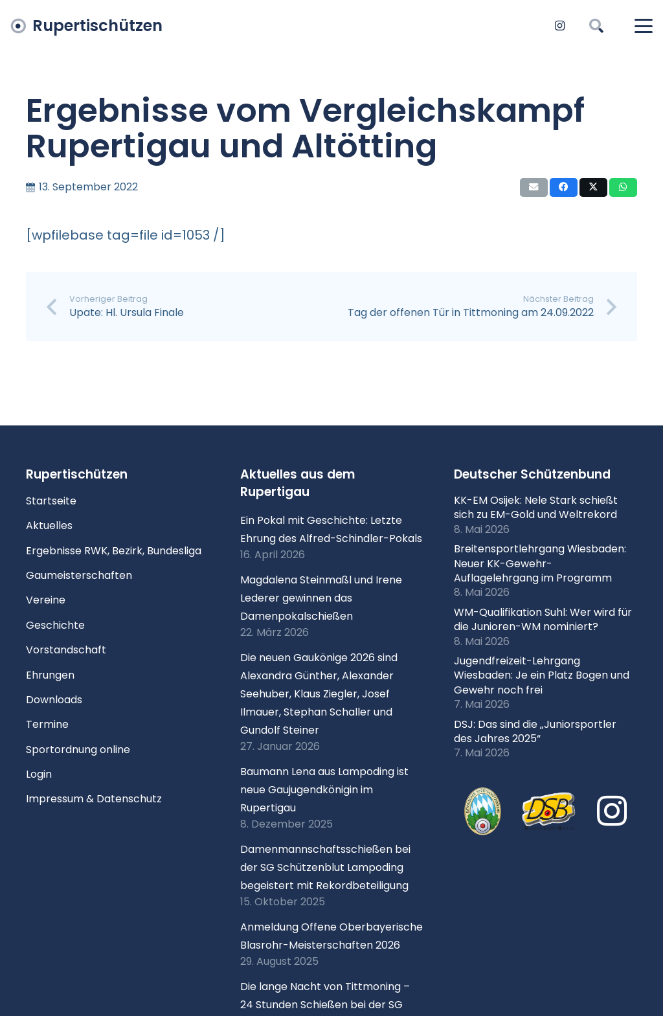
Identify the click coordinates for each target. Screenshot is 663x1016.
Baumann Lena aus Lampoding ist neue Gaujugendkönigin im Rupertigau (324, 789)
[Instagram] (559, 26)
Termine (47, 724)
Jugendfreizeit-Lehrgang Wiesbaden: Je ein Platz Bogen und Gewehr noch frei (541, 675)
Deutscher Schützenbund (532, 474)
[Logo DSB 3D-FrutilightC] (549, 811)
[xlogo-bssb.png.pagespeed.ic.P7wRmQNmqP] (482, 811)
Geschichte (55, 625)
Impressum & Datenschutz (94, 798)
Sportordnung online (78, 749)
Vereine (45, 600)
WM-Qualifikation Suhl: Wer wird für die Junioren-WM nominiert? (543, 619)
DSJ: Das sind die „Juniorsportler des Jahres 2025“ (535, 731)
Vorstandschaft (66, 649)
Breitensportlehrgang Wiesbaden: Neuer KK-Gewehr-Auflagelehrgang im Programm (540, 563)
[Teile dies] (564, 187)
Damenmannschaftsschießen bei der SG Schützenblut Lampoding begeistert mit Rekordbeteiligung (325, 867)
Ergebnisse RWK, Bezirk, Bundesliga (113, 550)
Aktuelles (49, 525)
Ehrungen (50, 675)
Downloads (54, 699)
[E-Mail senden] (534, 187)
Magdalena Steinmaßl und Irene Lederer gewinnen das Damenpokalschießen (321, 598)
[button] (595, 26)
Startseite (51, 500)
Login (39, 774)
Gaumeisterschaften (79, 575)
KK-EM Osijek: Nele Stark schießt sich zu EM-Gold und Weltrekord (536, 507)
